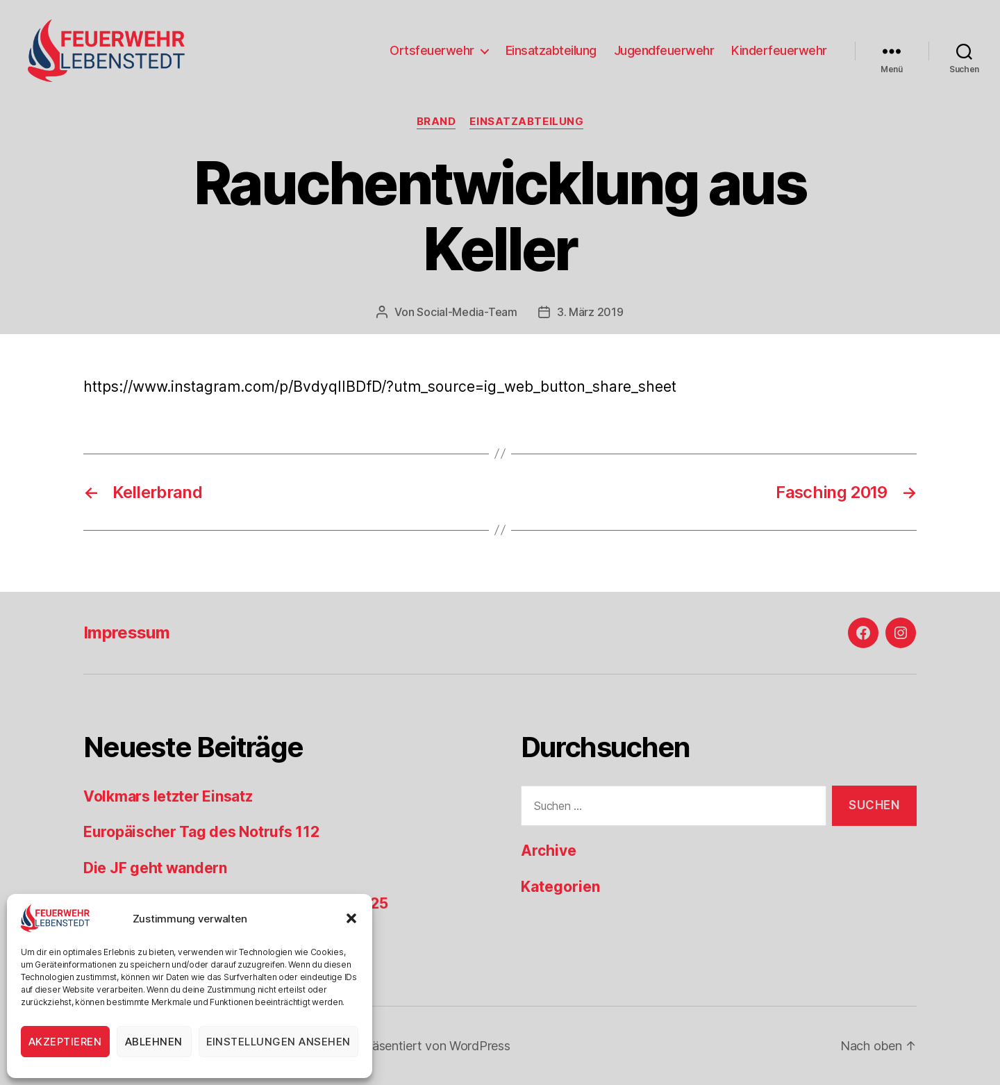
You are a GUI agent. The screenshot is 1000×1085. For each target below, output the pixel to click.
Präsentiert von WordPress (435, 1045)
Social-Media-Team (467, 312)
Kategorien (560, 886)
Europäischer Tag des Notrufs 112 (201, 831)
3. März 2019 (590, 312)
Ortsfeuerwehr (432, 50)
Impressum (126, 632)
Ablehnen (154, 1041)
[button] (351, 918)
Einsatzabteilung (551, 50)
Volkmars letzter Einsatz (168, 796)
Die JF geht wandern (155, 868)
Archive (548, 850)
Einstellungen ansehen (278, 1041)
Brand (436, 121)
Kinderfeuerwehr (779, 50)
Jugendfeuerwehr (664, 50)
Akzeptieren (65, 1041)
